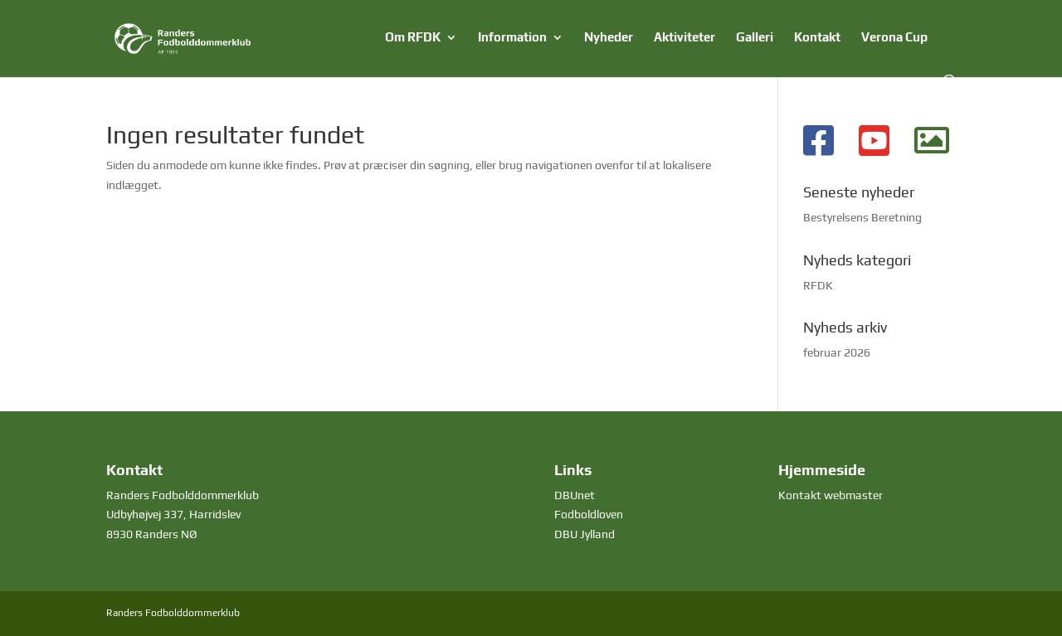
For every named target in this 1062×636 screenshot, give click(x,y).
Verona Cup (894, 38)
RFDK (818, 285)
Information (512, 38)
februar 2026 (836, 352)
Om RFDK (413, 38)
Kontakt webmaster (830, 495)
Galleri (754, 38)
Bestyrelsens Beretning (862, 217)
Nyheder (608, 38)
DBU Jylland (584, 534)
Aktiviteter (684, 38)
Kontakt (817, 38)
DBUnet (574, 495)
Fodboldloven (588, 514)
